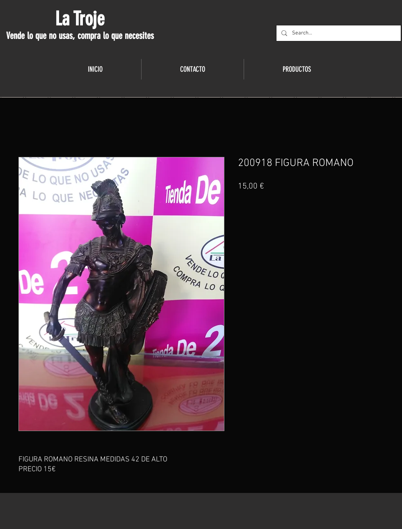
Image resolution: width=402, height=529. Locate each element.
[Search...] (338, 33)
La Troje (80, 18)
